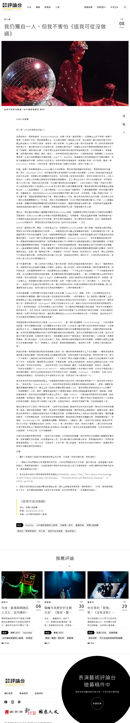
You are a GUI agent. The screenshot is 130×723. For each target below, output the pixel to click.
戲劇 (19, 525)
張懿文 (4, 602)
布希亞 (29, 637)
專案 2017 (15, 632)
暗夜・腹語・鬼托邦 (54, 637)
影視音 (47, 7)
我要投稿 (88, 7)
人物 (57, 7)
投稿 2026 (101, 632)
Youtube (29, 525)
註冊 (99, 7)
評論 (29, 7)
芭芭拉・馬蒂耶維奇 (26, 530)
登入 (104, 7)
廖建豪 (47, 602)
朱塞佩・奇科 (66, 525)
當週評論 (80, 525)
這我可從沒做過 (55, 530)
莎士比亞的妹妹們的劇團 (111, 637)
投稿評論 (113, 632)
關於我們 (8, 693)
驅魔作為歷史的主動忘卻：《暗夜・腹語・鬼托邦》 (58, 612)
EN (116, 7)
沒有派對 (92, 637)
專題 (38, 7)
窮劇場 (70, 637)
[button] (61, 566)
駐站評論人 (70, 530)
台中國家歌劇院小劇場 (47, 525)
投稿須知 (39, 693)
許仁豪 (7, 19)
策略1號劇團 (92, 525)
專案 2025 (58, 632)
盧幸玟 (90, 602)
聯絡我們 (24, 693)
